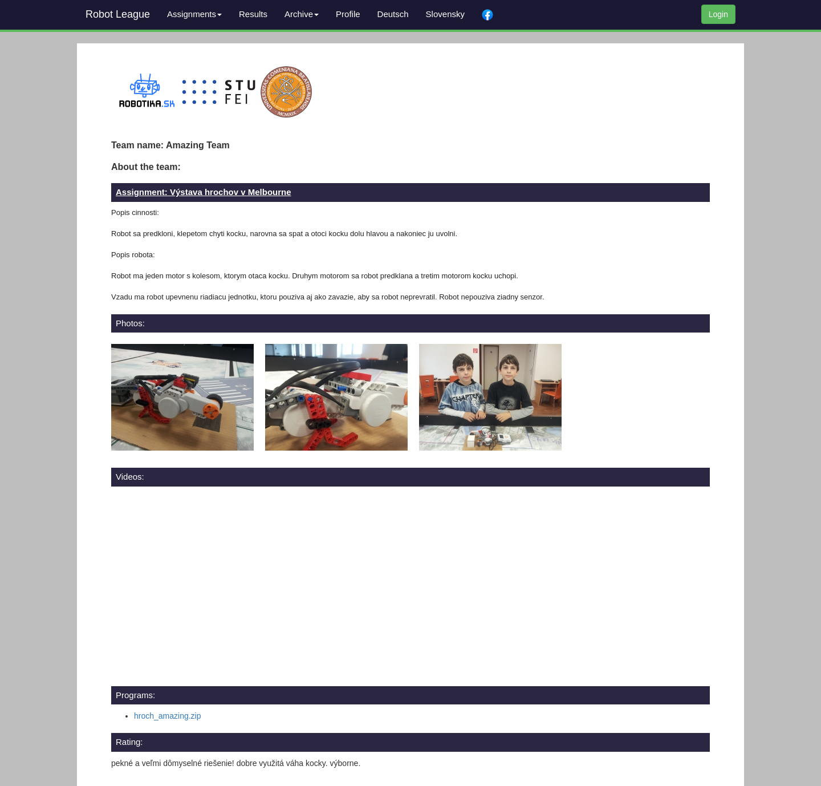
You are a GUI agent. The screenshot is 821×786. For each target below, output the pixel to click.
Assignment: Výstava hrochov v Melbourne (203, 192)
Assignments (194, 14)
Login (718, 14)
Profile (348, 14)
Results (253, 14)
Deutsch (393, 14)
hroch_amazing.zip (167, 715)
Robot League (118, 14)
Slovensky (445, 14)
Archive (301, 14)
